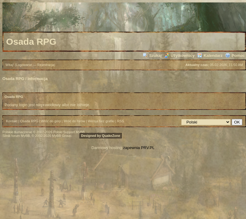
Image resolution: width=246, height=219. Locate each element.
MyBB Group (61, 135)
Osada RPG (13, 78)
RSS (120, 121)
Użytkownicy (179, 55)
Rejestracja (45, 65)
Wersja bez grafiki (101, 121)
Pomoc (235, 55)
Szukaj (152, 55)
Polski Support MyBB (69, 132)
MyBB (25, 135)
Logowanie (24, 65)
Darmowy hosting (106, 147)
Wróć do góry (51, 121)
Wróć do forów (74, 121)
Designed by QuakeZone (100, 135)
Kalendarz (210, 55)
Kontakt (11, 121)
